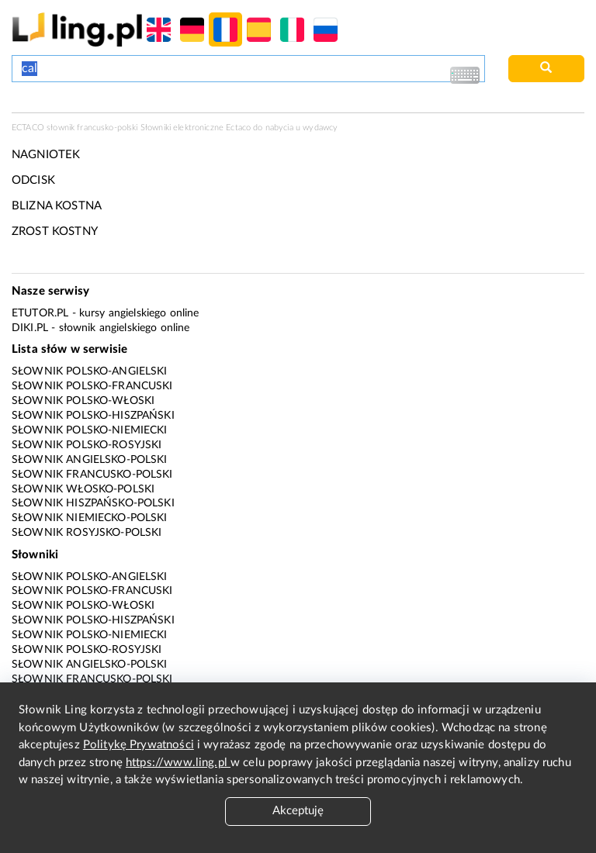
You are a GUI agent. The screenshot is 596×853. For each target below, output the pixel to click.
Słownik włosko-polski (83, 489)
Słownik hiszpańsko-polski (93, 503)
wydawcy (320, 127)
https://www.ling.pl (178, 762)
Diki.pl (30, 328)
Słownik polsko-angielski (90, 371)
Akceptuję (298, 811)
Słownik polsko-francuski (92, 386)
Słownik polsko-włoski (83, 400)
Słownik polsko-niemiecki (90, 430)
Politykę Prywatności (138, 745)
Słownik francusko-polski (92, 474)
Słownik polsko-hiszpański (93, 415)
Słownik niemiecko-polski (90, 518)
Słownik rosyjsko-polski (86, 532)
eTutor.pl (40, 313)
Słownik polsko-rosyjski (86, 445)
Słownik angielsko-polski (90, 459)
